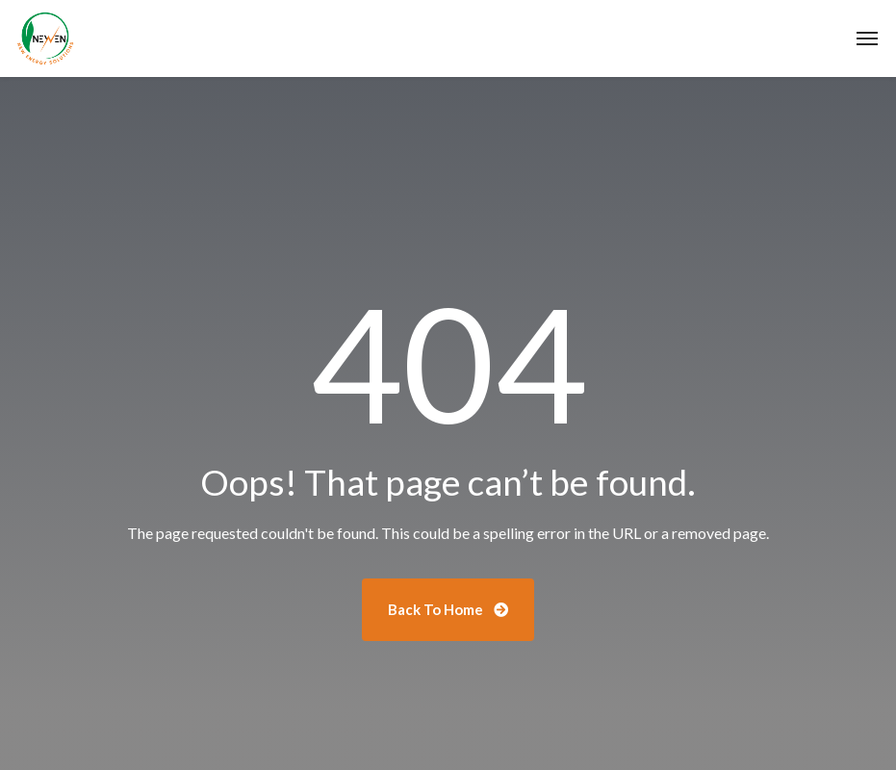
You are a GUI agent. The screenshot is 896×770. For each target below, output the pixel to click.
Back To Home (448, 609)
